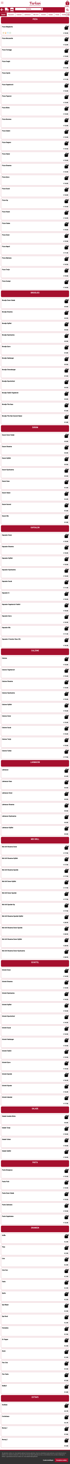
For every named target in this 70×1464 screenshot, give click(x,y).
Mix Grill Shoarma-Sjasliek (10, 870)
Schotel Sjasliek (7, 1074)
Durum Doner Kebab (8, 435)
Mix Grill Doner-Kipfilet (9, 881)
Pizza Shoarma (6, 165)
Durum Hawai (6, 493)
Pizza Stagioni (6, 142)
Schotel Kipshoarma (8, 993)
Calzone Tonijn (6, 739)
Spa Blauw (5, 1305)
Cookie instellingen (48, 1460)
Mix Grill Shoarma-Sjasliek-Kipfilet (12, 916)
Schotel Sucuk (6, 1028)
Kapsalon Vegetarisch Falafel (11, 604)
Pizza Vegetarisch (7, 85)
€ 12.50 (66, 1223)
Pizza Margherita (7, 27)
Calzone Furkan (6, 751)
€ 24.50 (66, 922)
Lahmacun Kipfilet (7, 828)
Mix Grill (35, 15)
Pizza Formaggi (7, 50)
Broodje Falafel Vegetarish (10, 393)
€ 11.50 (66, 68)
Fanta (3, 1282)
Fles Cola (5, 1363)
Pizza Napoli (6, 246)
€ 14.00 (66, 183)
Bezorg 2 (4, 1439)
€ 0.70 (66, 1411)
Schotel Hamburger (8, 1039)
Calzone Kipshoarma (8, 693)
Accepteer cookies (61, 1460)
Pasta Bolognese (7, 1170)
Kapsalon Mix (6, 627)
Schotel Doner (6, 970)
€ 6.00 (66, 499)
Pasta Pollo (5, 1181)
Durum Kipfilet (6, 458)
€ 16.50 (66, 645)
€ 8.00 (66, 307)
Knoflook (4, 1405)
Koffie (4, 1235)
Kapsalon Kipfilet (7, 558)
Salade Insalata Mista (8, 1116)
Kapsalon (11, 15)
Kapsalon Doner (7, 535)
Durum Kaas (6, 481)
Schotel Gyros (6, 1062)
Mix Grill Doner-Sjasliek (9, 893)
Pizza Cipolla (6, 73)
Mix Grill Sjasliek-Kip (8, 904)
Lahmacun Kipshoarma (9, 816)
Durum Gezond (6, 504)
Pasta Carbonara (7, 1205)
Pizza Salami (6, 131)
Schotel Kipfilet (6, 1005)
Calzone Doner (6, 716)
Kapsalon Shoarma (8, 546)
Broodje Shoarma (7, 312)
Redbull (4, 1386)
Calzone (19, 15)
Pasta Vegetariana (7, 1216)
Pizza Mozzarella (7, 38)
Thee (3, 1247)
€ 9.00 (66, 353)
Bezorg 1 (4, 1428)
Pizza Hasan (6, 212)
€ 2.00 (66, 1357)
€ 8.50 (66, 318)
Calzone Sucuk (6, 728)
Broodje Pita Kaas (7, 404)
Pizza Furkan (6, 223)
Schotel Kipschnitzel (8, 1016)
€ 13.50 (66, 149)
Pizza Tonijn (6, 269)
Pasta (57, 15)
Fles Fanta (5, 1374)
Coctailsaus (5, 1416)
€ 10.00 (66, 541)
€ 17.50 (66, 853)
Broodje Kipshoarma (8, 335)
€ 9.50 (66, 376)
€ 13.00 (66, 56)
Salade (51, 15)
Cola (3, 1258)
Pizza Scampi (6, 281)
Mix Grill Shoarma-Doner (9, 847)
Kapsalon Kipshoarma (9, 570)
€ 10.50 (66, 33)
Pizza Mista (5, 108)
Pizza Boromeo (6, 119)
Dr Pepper (5, 1339)
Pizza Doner (6, 235)
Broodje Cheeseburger (9, 370)
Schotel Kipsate (7, 1086)
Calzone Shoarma (7, 681)
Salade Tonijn (6, 1128)
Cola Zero (5, 1270)
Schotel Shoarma (7, 981)
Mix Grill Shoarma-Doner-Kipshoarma (13, 951)
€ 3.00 (66, 1392)
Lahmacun (27, 15)
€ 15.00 (66, 665)
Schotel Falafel (6, 1051)
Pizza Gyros (5, 177)
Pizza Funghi (6, 61)
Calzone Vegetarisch (8, 670)
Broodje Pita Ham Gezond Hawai (12, 416)
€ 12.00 (66, 45)
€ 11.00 (66, 588)
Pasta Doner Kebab (8, 1193)
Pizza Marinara (6, 258)
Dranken (64, 15)
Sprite (4, 1293)
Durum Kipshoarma (8, 470)
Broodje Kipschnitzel (8, 381)
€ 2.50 (66, 1242)
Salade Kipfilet (6, 1151)
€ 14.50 (66, 264)
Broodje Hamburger (8, 358)
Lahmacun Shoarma (8, 804)
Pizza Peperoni (6, 96)
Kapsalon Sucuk (7, 581)
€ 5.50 (66, 1369)
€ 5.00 (66, 411)
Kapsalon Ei (5, 593)
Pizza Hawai (6, 154)
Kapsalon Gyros (7, 616)
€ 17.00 (66, 757)
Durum (3, 15)
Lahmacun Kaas (7, 781)
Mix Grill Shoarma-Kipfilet (10, 858)
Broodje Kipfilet (6, 323)
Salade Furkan (6, 1139)
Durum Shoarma (7, 446)
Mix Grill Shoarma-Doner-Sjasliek (12, 928)
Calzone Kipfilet (7, 704)
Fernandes (5, 1328)
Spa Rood (5, 1316)
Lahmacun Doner (7, 793)
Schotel (43, 15)
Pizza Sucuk (6, 189)
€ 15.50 (66, 1069)
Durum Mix (5, 516)
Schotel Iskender (7, 1097)
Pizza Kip (5, 200)
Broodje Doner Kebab (8, 300)
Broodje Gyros (6, 346)
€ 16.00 (66, 1092)
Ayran (4, 1351)
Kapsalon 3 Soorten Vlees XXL (11, 639)
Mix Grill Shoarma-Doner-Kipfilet (12, 939)
